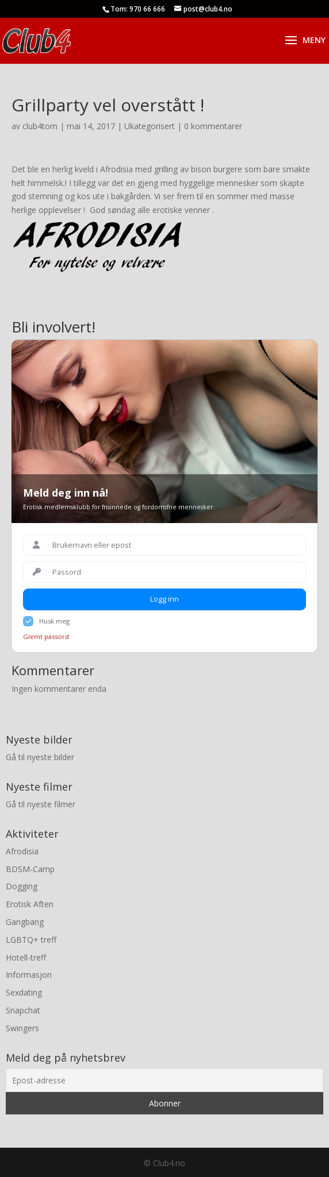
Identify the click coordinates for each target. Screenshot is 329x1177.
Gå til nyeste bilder (40, 757)
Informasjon (29, 974)
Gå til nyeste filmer (40, 804)
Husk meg (54, 621)
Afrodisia (22, 851)
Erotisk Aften (29, 904)
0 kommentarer (213, 126)
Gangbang (25, 921)
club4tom (40, 126)
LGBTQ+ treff (31, 939)
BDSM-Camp (30, 869)
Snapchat (23, 1010)
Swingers (22, 1028)
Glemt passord (46, 636)
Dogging (21, 886)
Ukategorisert (149, 126)
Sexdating (24, 992)
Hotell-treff (26, 957)
